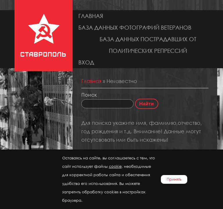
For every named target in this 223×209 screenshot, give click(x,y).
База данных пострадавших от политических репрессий (148, 45)
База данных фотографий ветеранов (134, 27)
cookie (115, 166)
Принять (174, 179)
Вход (86, 62)
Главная (90, 15)
